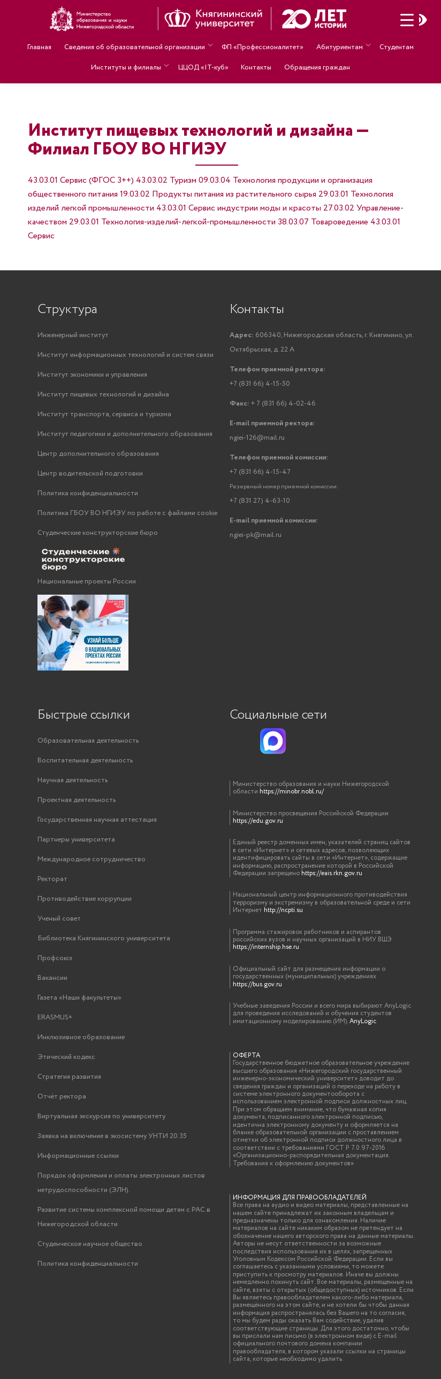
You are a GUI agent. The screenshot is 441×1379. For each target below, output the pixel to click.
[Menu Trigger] (407, 20)
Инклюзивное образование (81, 1037)
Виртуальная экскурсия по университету (101, 1116)
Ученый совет (59, 919)
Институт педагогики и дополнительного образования (124, 434)
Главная (43, 45)
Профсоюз (54, 958)
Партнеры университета (76, 840)
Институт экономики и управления (92, 375)
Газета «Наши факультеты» (79, 998)
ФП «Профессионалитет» (262, 45)
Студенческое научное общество (89, 1244)
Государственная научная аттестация (97, 820)
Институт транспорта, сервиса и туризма (104, 414)
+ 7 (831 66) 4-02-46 (273, 404)
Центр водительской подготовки (90, 474)
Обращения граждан (314, 59)
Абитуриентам (337, 45)
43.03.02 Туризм (166, 180)
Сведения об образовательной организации (135, 45)
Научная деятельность (72, 780)
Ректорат (52, 879)
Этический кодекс (66, 1057)
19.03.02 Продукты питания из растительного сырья (218, 194)
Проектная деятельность (76, 800)
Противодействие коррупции (84, 899)
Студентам (393, 45)
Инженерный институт (73, 335)
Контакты (255, 59)
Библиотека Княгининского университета (103, 938)
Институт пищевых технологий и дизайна (103, 394)
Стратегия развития (69, 1077)
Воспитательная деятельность (85, 760)
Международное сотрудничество (91, 859)
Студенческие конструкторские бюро (97, 533)
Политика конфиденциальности (87, 493)
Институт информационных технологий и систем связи (125, 355)
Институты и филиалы (129, 59)
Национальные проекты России (86, 581)
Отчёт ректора (61, 1097)
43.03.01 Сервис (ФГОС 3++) (81, 180)
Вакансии (52, 978)
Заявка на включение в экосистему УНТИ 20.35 (112, 1136)
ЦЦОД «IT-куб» (205, 59)
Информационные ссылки (78, 1156)
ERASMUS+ (54, 1017)
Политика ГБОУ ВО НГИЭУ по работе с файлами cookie (127, 513)
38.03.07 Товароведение (323, 222)
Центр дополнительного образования (98, 454)
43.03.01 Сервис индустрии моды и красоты (238, 208)
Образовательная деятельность (88, 741)
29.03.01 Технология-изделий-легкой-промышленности (172, 222)
